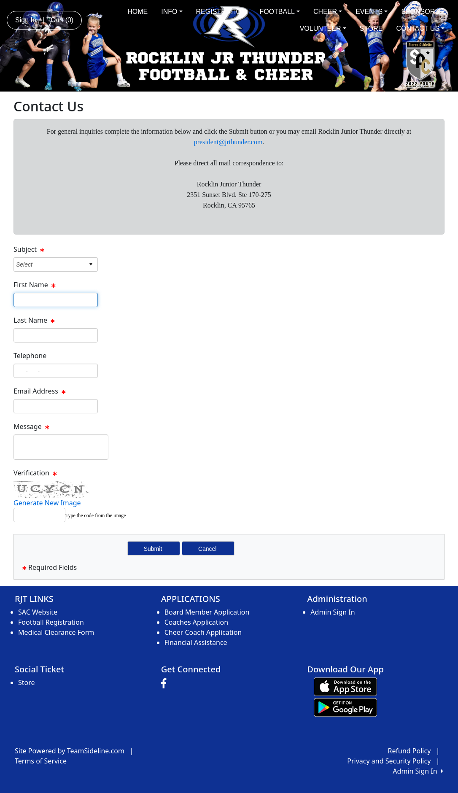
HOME (137, 11)
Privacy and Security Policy (389, 761)
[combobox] (49, 264)
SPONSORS (423, 11)
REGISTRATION (221, 11)
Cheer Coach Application (203, 632)
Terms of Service (41, 761)
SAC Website (37, 612)
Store (26, 682)
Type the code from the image (95, 515)
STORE (371, 28)
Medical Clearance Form (56, 632)
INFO (171, 11)
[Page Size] (55, 300)
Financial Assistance (195, 642)
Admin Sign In (332, 612)
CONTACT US (420, 28)
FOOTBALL (279, 11)
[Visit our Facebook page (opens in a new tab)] (165, 683)
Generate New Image (47, 502)
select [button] (90, 264)
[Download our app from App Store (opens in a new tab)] (345, 686)
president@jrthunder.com (228, 142)
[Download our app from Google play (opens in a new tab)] (345, 706)
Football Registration (51, 622)
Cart (62, 20)
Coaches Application (196, 622)
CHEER (327, 11)
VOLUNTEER (323, 28)
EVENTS (372, 11)
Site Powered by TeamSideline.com (69, 750)
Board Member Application (207, 612)
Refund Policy (409, 750)
